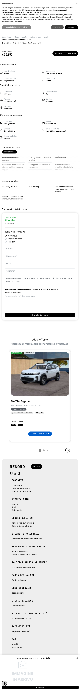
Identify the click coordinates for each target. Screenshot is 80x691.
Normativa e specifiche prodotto (27, 538)
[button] (31, 290)
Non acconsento (28, 296)
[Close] (77, 658)
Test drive (12, 241)
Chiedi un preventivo (21, 488)
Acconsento (12, 296)
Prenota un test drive (21, 491)
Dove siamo (17, 485)
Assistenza (17, 647)
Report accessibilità (21, 631)
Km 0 (14, 507)
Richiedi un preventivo (65, 53)
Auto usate (17, 510)
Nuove (15, 504)
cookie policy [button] (36, 12)
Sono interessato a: (15, 232)
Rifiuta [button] (57, 27)
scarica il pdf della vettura (15, 209)
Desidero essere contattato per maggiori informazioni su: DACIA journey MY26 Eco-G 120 (40, 281)
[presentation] (22, 304)
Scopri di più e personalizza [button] (16, 27)
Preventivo (12, 236)
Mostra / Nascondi (9, 152)
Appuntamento (15, 238)
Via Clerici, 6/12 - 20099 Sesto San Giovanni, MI (21, 43)
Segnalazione (18, 593)
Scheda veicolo (40, 434)
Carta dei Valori (19, 580)
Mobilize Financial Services (24, 554)
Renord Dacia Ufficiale (22, 526)
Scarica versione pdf (21, 618)
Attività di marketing (14, 292)
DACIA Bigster (20, 401)
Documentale (18, 605)
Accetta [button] (71, 27)
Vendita (15, 644)
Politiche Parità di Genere (23, 567)
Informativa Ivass (20, 551)
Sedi (36, 466)
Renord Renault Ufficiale (23, 523)
